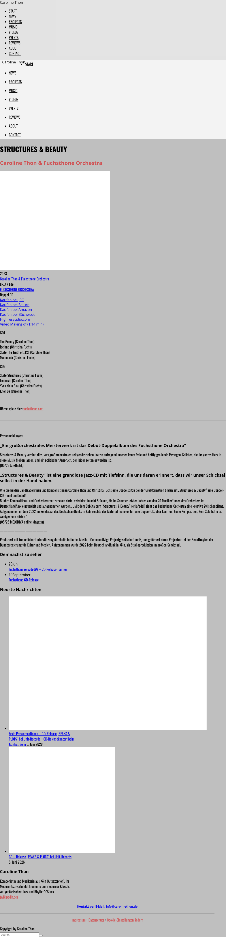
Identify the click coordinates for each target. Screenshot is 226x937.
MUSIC (13, 27)
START (13, 11)
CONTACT (15, 53)
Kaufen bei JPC (12, 299)
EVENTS (14, 37)
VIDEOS (13, 32)
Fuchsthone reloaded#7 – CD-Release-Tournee (38, 569)
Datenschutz (96, 920)
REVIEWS (15, 43)
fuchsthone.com (33, 408)
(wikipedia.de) (9, 897)
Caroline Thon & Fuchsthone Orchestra (24, 279)
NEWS (12, 16)
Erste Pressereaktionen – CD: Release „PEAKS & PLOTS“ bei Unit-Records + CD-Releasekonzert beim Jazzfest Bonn (42, 739)
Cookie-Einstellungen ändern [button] (125, 920)
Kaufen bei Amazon (16, 309)
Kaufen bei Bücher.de (17, 314)
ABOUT (13, 48)
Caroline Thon (11, 2)
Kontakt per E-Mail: (107, 906)
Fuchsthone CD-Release (24, 580)
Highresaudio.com (15, 319)
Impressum (79, 920)
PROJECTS (15, 21)
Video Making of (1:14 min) (22, 324)
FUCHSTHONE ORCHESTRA (17, 289)
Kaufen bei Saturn (14, 304)
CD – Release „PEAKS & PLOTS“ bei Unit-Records (40, 856)
